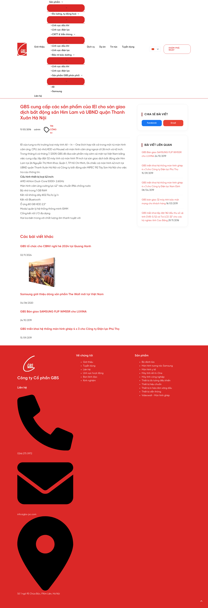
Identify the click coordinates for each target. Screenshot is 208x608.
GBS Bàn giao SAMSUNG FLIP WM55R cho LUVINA (53, 311)
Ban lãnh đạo (90, 377)
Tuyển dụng (128, 47)
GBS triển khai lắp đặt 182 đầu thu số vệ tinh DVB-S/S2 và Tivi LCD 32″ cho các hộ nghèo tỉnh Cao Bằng (162, 217)
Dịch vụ (91, 47)
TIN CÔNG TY (53, 129)
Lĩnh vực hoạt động (93, 373)
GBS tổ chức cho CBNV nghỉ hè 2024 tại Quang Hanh (55, 246)
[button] (61, 2)
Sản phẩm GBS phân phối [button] (65, 75)
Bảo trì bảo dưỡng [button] (61, 55)
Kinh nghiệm (89, 380)
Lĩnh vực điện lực (59, 30)
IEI (51, 87)
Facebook (152, 123)
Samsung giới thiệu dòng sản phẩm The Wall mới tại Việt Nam (62, 294)
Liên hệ (38, 96)
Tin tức (113, 47)
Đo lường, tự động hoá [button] (64, 14)
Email (173, 123)
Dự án (102, 47)
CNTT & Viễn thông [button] (62, 34)
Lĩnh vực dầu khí (59, 25)
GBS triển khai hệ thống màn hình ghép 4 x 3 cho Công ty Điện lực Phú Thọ (69, 329)
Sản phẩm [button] (56, 2)
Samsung (55, 91)
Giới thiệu (39, 47)
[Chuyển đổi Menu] (66, 8)
